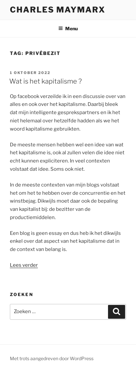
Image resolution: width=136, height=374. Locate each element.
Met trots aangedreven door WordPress (52, 358)
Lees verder (24, 265)
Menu (68, 28)
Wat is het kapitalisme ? (45, 81)
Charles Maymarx (57, 9)
